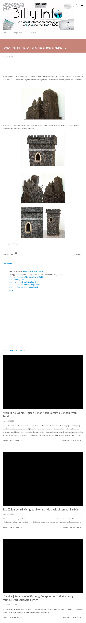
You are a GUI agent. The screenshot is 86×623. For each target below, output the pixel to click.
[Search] (76, 4)
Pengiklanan (17, 33)
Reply (12, 291)
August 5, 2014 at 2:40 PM (33, 271)
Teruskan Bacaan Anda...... (72, 440)
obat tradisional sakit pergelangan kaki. (26, 277)
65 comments (16, 527)
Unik (11, 254)
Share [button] (78, 254)
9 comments (15, 617)
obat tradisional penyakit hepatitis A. (25, 284)
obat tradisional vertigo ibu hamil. (23, 287)
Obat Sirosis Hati (15, 271)
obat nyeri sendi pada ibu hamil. (22, 282)
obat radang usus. (17, 279)
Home (5, 33)
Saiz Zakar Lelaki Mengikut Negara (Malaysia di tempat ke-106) (41, 509)
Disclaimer (32, 33)
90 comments (16, 440)
